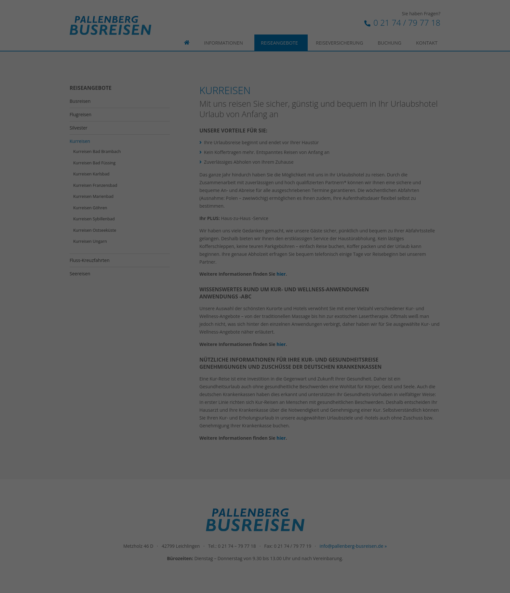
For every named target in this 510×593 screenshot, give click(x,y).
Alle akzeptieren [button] (255, 130)
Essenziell (185, 107)
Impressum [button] (289, 182)
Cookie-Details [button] (224, 182)
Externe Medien (314, 107)
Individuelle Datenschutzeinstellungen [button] (255, 168)
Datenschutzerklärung (239, 86)
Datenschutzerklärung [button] (258, 182)
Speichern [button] (255, 149)
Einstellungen (197, 92)
